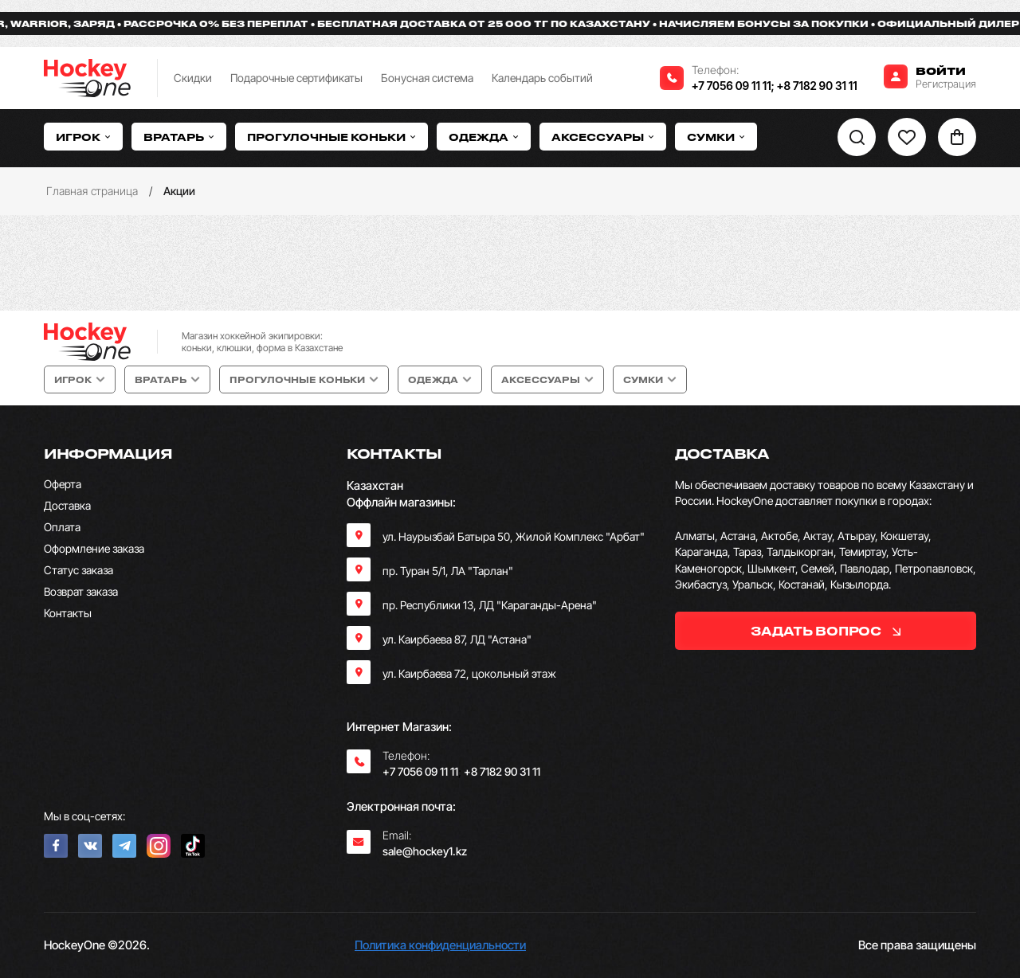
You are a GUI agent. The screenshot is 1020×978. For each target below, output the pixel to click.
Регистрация (946, 83)
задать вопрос (825, 631)
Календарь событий (542, 77)
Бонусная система (427, 77)
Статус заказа (78, 570)
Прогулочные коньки (331, 137)
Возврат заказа (81, 591)
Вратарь (178, 137)
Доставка (67, 505)
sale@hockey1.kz (424, 851)
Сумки (716, 137)
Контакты (68, 613)
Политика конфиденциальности (440, 945)
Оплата (62, 527)
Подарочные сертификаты (296, 77)
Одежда (484, 137)
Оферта (62, 484)
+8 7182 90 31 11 (817, 85)
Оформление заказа (94, 548)
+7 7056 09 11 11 (731, 85)
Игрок (83, 137)
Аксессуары (602, 137)
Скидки (193, 77)
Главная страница (92, 191)
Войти (941, 70)
